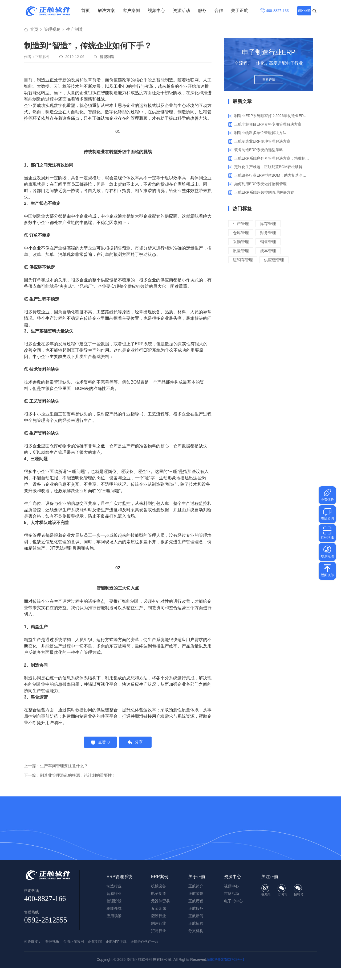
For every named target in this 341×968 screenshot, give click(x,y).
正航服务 (195, 908)
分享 (136, 742)
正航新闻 (195, 916)
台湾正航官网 (73, 942)
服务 (202, 10)
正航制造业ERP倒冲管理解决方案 (262, 141)
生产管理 (241, 224)
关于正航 (239, 10)
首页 (85, 10)
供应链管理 (274, 260)
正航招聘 (195, 923)
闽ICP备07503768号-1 (226, 959)
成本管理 (268, 251)
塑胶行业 (158, 916)
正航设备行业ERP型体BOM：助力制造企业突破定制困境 (271, 175)
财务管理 (268, 233)
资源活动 (181, 10)
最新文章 (242, 101)
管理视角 (52, 29)
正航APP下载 (116, 942)
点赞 (99, 742)
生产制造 (74, 29)
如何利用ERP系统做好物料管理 (260, 184)
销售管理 (268, 242)
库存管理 (268, 224)
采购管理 (241, 242)
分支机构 (195, 931)
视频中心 (156, 10)
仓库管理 (241, 233)
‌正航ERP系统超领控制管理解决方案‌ (264, 192)
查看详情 (268, 80)
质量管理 (241, 251)
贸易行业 (158, 931)
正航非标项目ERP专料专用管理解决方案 (268, 124)
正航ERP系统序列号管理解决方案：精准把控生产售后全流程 (271, 158)
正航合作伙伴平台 (144, 942)
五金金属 (158, 908)
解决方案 (106, 10)
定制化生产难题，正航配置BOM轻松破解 (268, 167)
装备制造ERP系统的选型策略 (258, 150)
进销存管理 (243, 260)
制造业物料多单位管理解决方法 (260, 133)
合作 (218, 10)
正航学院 (95, 942)
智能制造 (107, 57)
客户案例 (131, 10)
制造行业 (158, 923)
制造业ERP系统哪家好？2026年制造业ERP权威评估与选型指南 (271, 116)
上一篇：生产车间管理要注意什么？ (56, 766)
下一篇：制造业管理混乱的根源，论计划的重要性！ (70, 776)
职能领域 (114, 908)
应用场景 (114, 916)
